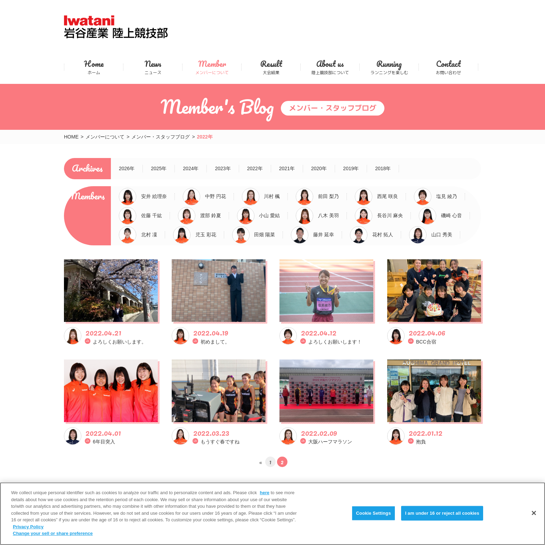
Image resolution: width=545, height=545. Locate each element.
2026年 (127, 168)
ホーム (93, 67)
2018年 (383, 168)
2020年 (319, 168)
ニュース (152, 67)
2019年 (351, 168)
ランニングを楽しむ (389, 67)
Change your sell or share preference (53, 533)
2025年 (158, 168)
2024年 (190, 168)
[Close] (534, 513)
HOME (71, 137)
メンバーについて (211, 67)
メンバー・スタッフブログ (160, 137)
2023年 (222, 168)
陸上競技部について (330, 67)
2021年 (287, 168)
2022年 (255, 168)
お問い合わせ (448, 67)
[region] (272, 513)
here (264, 492)
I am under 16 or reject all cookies (442, 513)
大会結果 (271, 67)
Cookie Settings (373, 513)
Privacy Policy (28, 526)
